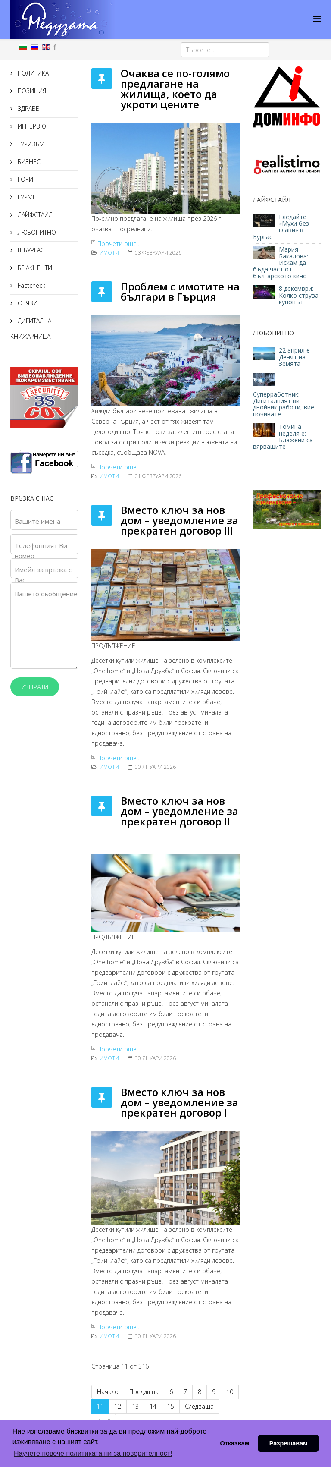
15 (170, 1406)
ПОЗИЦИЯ (31, 91)
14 (153, 1406)
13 (135, 1406)
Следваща (199, 1406)
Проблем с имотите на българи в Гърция (180, 291)
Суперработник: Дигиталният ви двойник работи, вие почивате (283, 404)
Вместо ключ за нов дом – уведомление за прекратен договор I (179, 1102)
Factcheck (30, 285)
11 (100, 1406)
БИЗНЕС (28, 161)
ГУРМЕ (26, 197)
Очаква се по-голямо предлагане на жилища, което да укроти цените (175, 88)
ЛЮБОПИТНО (36, 232)
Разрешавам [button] (288, 1443)
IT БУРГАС (30, 250)
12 (117, 1406)
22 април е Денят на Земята (294, 357)
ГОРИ (24, 179)
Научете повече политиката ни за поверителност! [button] (93, 1453)
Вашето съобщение (46, 593)
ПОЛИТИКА (32, 73)
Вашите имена (37, 521)
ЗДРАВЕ (27, 108)
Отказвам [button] (234, 1443)
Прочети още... (119, 243)
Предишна (144, 1392)
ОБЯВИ (26, 303)
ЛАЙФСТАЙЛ (34, 215)
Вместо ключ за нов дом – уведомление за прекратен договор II (179, 810)
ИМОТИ (109, 252)
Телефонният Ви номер (41, 550)
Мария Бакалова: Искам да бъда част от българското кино (281, 262)
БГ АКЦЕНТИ (34, 268)
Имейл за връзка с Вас (43, 574)
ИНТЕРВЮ (31, 126)
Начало (108, 1392)
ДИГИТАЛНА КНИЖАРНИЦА (30, 328)
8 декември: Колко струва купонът (299, 295)
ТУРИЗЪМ (30, 144)
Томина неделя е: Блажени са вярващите (283, 436)
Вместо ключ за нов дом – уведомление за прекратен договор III (179, 520)
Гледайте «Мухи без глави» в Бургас (281, 227)
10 (229, 1392)
